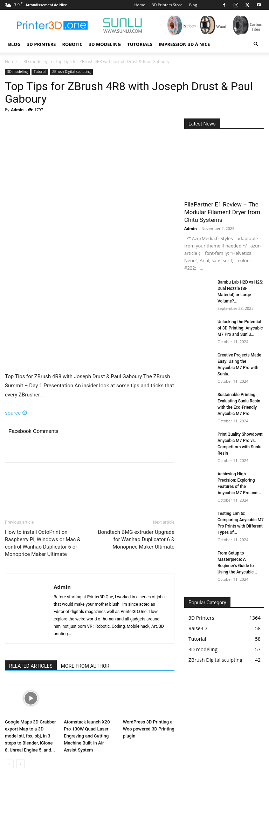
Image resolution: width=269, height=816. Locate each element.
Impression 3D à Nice (184, 44)
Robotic (72, 44)
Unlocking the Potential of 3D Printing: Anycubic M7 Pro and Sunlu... (240, 328)
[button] (255, 44)
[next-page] (20, 764)
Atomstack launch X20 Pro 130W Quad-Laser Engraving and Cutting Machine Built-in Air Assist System (87, 736)
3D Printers (41, 44)
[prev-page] (9, 764)
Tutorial (40, 71)
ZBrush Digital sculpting (71, 71)
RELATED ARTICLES (31, 666)
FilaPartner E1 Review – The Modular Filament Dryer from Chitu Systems (222, 212)
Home (139, 4)
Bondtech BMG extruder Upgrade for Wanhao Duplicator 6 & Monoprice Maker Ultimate (136, 539)
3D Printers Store (167, 4)
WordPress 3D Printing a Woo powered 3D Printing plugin (148, 729)
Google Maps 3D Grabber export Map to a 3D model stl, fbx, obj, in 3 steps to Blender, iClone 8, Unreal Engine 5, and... (30, 736)
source (16, 413)
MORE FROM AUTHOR (85, 666)
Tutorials (139, 44)
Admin (17, 109)
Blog (193, 4)
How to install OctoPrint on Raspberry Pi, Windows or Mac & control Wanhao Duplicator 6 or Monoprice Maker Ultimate (42, 543)
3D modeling (105, 44)
